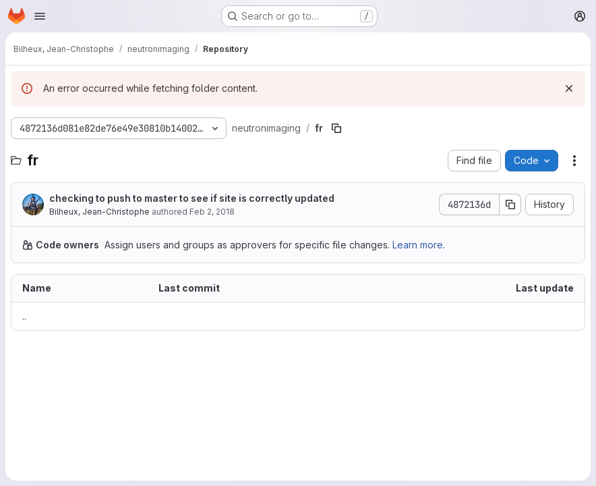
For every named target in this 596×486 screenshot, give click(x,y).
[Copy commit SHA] (510, 204)
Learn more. (418, 244)
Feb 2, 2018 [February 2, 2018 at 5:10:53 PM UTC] (212, 212)
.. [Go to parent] (24, 316)
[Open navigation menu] (40, 16)
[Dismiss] (569, 88)
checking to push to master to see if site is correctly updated (191, 198)
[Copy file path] (336, 128)
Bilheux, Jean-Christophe (99, 212)
